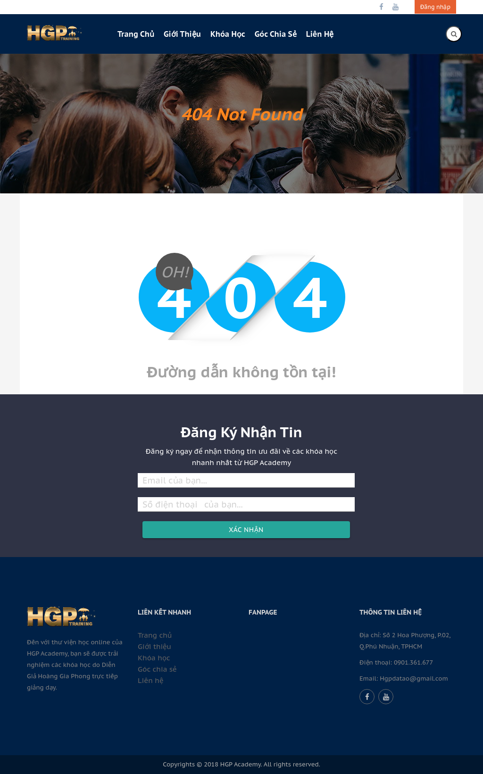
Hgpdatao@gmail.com (414, 678)
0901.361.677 (413, 662)
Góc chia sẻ (276, 34)
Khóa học (227, 34)
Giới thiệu (182, 34)
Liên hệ (319, 34)
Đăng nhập (435, 6)
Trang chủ (135, 34)
